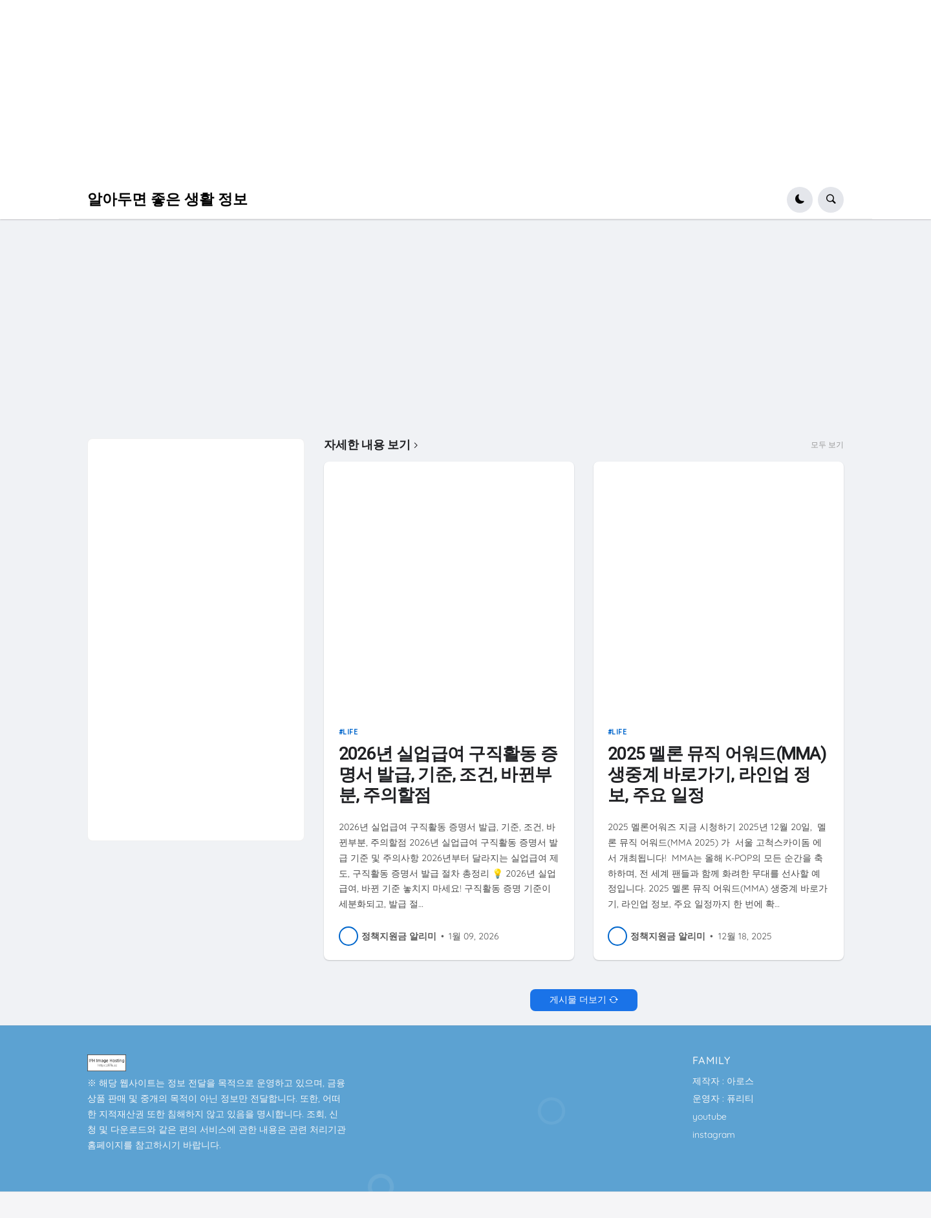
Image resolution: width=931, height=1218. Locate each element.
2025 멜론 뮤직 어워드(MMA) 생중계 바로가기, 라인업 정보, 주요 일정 (717, 774)
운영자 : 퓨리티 (723, 1098)
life (350, 732)
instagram (713, 1134)
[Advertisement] (388, 90)
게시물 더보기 (578, 999)
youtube (709, 1116)
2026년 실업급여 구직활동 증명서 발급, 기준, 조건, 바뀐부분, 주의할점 (448, 774)
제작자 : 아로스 (723, 1081)
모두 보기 (827, 445)
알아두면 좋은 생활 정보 (167, 199)
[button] (800, 200)
